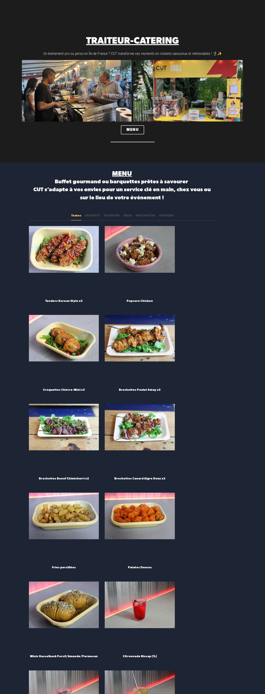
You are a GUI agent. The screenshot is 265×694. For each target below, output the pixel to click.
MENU (132, 130)
